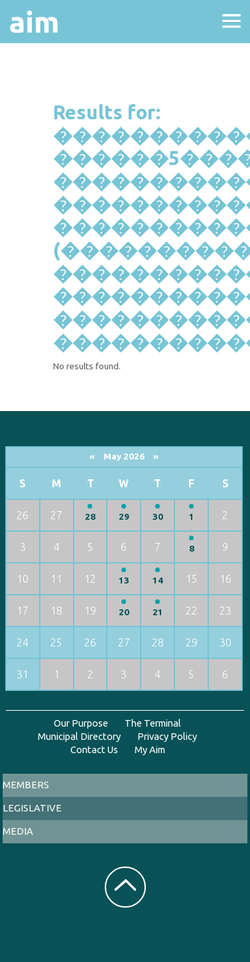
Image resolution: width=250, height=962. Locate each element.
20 (124, 612)
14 (158, 580)
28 (90, 517)
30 (158, 517)
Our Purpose (81, 723)
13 (124, 580)
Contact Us (94, 749)
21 (158, 612)
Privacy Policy (167, 736)
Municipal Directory (79, 736)
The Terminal (153, 723)
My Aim (150, 749)
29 (124, 517)
